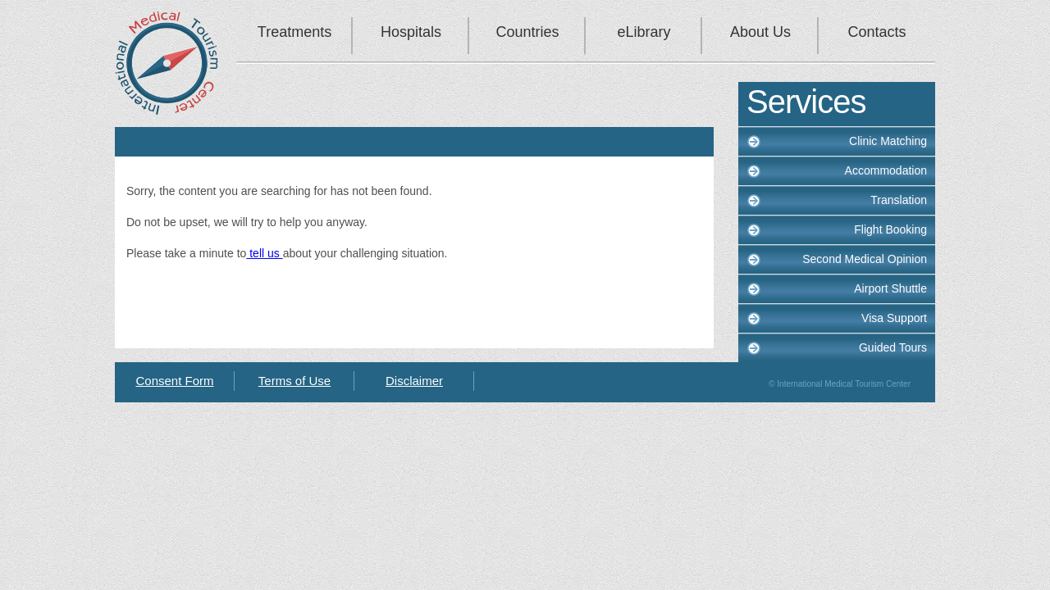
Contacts (876, 32)
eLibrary (643, 32)
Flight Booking (890, 229)
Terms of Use (294, 381)
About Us (760, 32)
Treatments (294, 32)
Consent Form (174, 381)
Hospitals (411, 32)
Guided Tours (893, 347)
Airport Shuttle (890, 288)
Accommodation (886, 170)
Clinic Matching (888, 141)
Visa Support (894, 317)
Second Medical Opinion (864, 259)
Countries (527, 32)
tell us (264, 253)
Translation (898, 199)
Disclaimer (414, 381)
